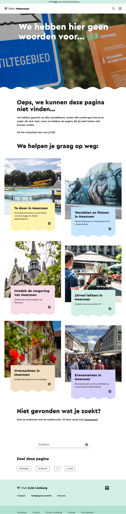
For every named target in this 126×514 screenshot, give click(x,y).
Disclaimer (22, 512)
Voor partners (87, 512)
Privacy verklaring (54, 512)
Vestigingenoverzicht (41, 496)
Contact (21, 496)
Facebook (42, 469)
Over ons (61, 496)
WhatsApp (24, 469)
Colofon (36, 512)
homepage (91, 419)
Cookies (71, 512)
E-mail (70, 469)
